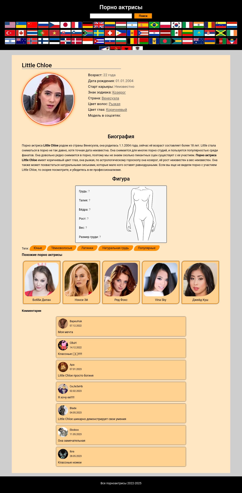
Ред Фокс (121, 300)
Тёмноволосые (61, 248)
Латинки (87, 248)
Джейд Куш (200, 300)
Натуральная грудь (116, 248)
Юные (38, 248)
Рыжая (114, 104)
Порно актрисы (121, 7)
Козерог (119, 92)
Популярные (147, 248)
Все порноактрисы (114, 483)
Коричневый (116, 109)
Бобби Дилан (42, 300)
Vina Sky (160, 300)
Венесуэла (110, 98)
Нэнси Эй (81, 300)
